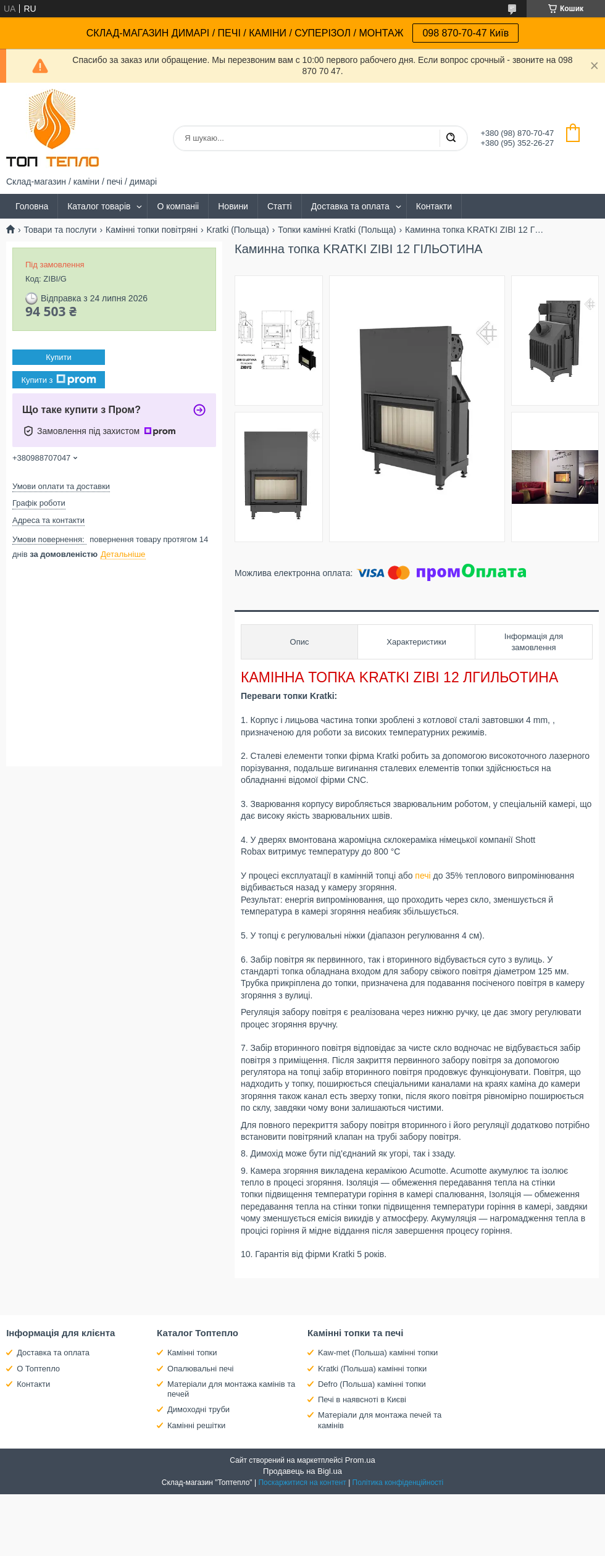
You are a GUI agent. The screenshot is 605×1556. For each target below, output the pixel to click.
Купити (59, 357)
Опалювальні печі (200, 1368)
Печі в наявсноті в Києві (362, 1399)
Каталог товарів (98, 206)
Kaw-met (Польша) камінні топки (378, 1352)
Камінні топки (192, 1352)
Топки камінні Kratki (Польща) (337, 230)
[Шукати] (451, 138)
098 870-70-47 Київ (465, 33)
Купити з (58, 379)
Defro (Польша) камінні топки (372, 1384)
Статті (279, 206)
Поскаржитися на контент (302, 1482)
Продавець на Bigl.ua (302, 1471)
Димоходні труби (198, 1409)
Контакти (434, 206)
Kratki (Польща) (238, 230)
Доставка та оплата (350, 206)
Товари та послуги (59, 230)
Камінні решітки (196, 1425)
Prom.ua (360, 1460)
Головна (31, 206)
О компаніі (178, 206)
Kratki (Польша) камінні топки (372, 1368)
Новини (233, 206)
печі (422, 875)
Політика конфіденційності (398, 1482)
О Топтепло (38, 1368)
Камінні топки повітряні (152, 230)
